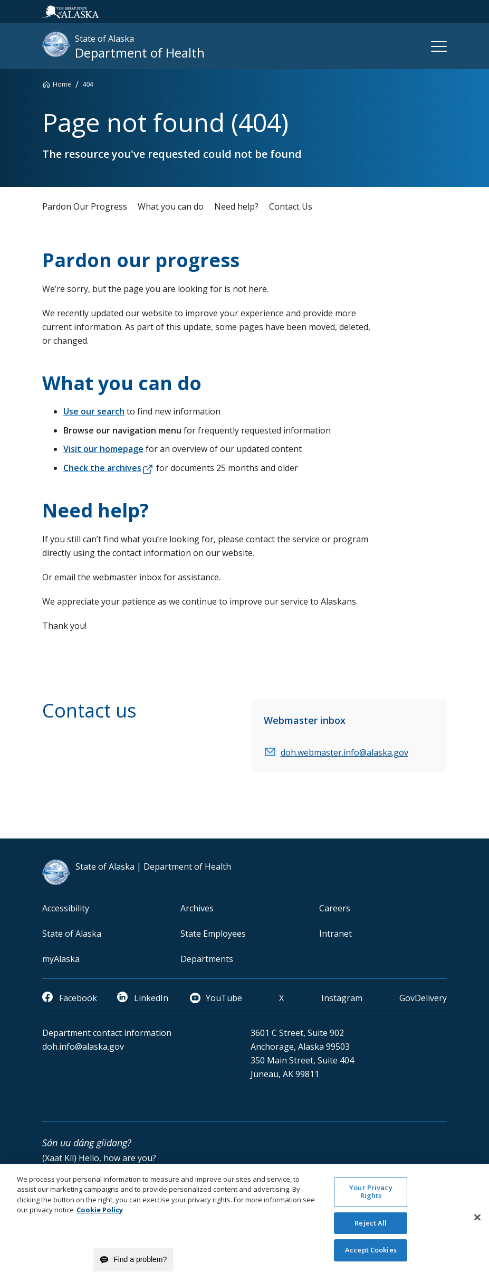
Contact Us (290, 206)
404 (88, 84)
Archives (197, 908)
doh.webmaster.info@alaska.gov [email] (344, 752)
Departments (206, 959)
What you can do (171, 206)
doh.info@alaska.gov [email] (83, 1046)
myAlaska (61, 959)
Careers (334, 908)
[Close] (477, 1224)
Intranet (335, 933)
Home (62, 84)
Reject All (370, 1230)
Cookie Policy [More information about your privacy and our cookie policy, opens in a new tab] (99, 1216)
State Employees (213, 933)
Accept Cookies (371, 1256)
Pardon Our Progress (84, 206)
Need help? (236, 206)
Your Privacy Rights (370, 1198)
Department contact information (106, 1033)
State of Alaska (71, 933)
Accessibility (65, 908)
